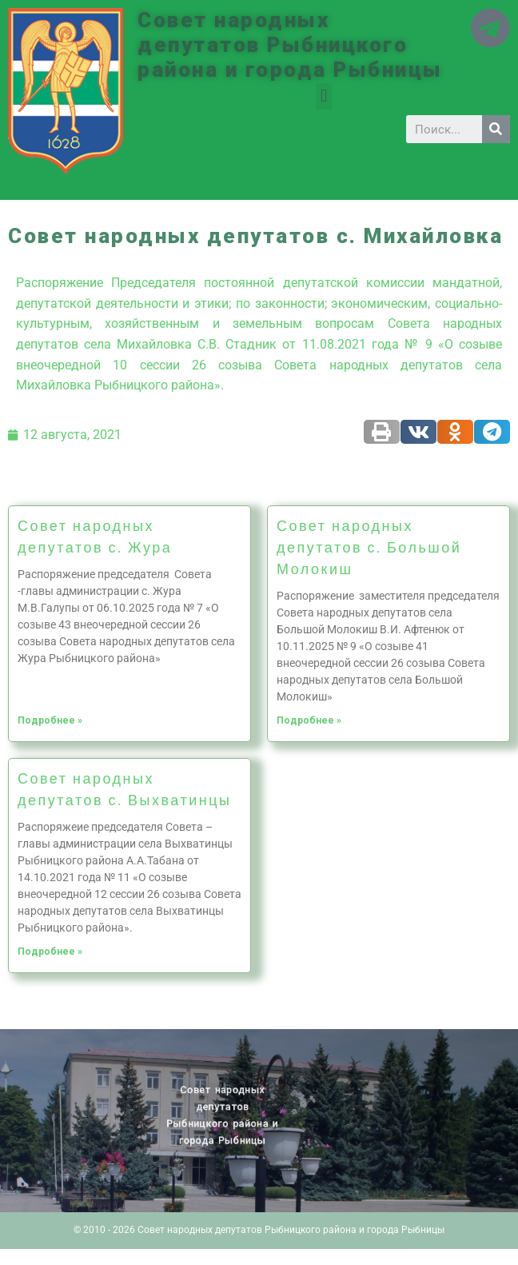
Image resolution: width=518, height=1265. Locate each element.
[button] (323, 96)
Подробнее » (50, 720)
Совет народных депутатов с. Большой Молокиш (369, 547)
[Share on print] (382, 432)
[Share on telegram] (492, 432)
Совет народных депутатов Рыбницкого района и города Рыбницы (290, 45)
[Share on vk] (418, 432)
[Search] (496, 129)
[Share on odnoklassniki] (455, 432)
